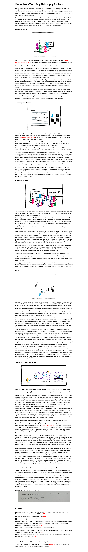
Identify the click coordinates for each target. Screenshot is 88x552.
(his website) (52, 544)
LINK (44, 514)
